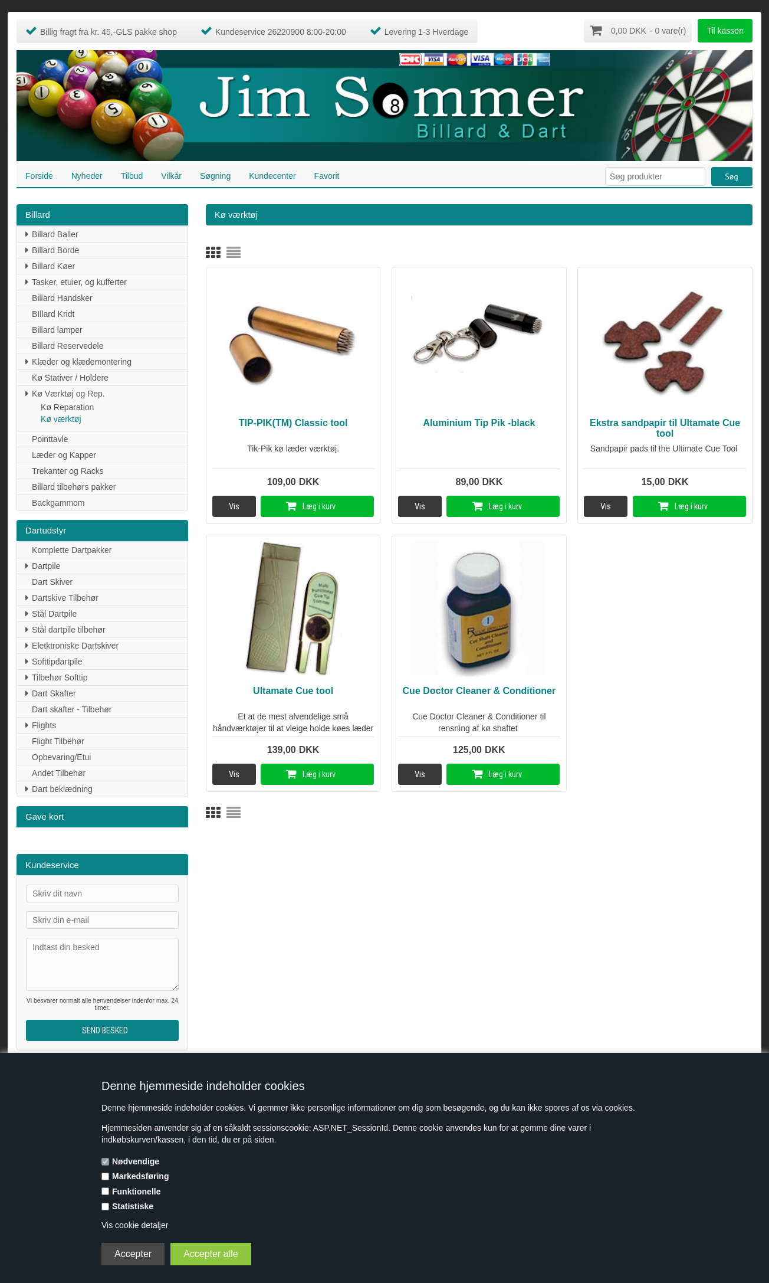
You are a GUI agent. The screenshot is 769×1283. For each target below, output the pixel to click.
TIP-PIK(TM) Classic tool (293, 422)
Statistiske (132, 1206)
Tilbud (132, 174)
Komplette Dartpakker (71, 549)
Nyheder (87, 174)
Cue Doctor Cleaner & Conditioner (479, 690)
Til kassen (725, 30)
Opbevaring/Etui (61, 756)
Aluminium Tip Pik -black (479, 422)
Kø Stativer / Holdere (70, 376)
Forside (39, 174)
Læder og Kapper (64, 454)
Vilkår (171, 174)
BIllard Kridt (53, 313)
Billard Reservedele (67, 344)
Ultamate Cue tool (293, 690)
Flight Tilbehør (58, 740)
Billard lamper (57, 328)
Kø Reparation (67, 406)
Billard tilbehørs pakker (74, 485)
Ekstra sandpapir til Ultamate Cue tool (665, 427)
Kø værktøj (61, 418)
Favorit (327, 174)
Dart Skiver (52, 580)
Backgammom (58, 501)
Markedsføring (140, 1176)
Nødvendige (135, 1161)
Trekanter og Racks (68, 469)
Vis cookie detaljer (134, 1225)
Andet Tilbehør (59, 772)
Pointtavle (50, 438)
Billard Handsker (62, 297)
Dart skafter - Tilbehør (71, 708)
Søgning (215, 174)
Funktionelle (136, 1191)
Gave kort (44, 815)
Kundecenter (272, 174)
